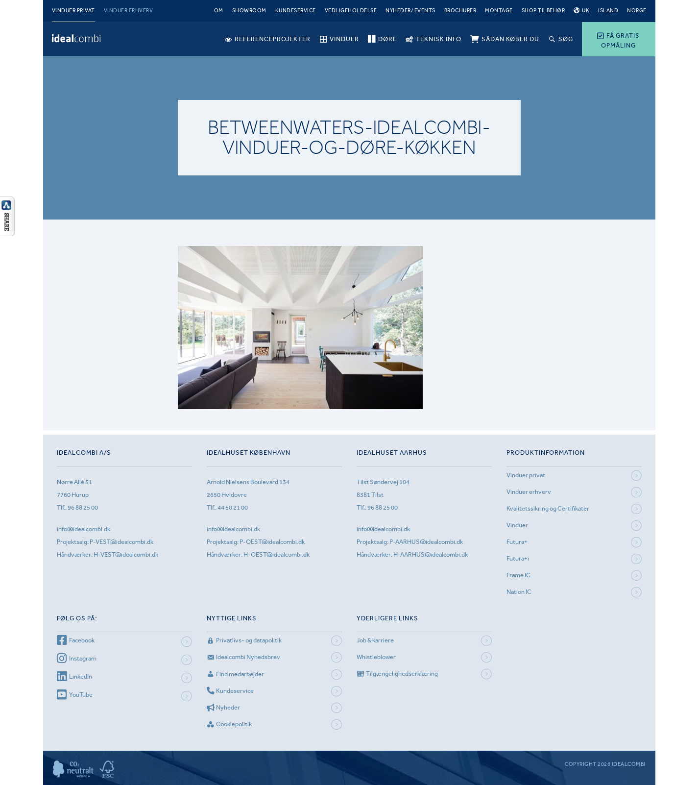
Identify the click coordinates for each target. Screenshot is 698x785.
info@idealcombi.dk (83, 529)
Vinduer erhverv (128, 10)
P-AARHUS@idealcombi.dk (426, 541)
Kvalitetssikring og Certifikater (547, 508)
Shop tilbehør (543, 10)
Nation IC (518, 591)
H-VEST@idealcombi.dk (126, 554)
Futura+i (517, 558)
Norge (637, 10)
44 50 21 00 (232, 507)
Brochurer (460, 10)
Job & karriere (375, 640)
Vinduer (517, 525)
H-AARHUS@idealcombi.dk (430, 554)
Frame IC (518, 575)
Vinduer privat (73, 10)
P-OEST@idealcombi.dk (272, 541)
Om (218, 10)
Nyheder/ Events (410, 10)
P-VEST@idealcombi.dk (121, 541)
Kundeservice (295, 10)
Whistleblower (376, 657)
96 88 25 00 (83, 507)
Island (608, 10)
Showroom (249, 10)
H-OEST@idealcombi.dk (276, 554)
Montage (499, 10)
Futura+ (517, 541)
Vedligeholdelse (351, 10)
